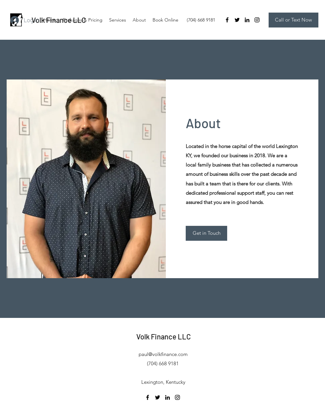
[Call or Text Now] (293, 20)
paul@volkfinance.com (163, 354)
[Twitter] (237, 20)
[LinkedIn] (247, 20)
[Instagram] (257, 20)
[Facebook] (227, 20)
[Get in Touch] (206, 233)
